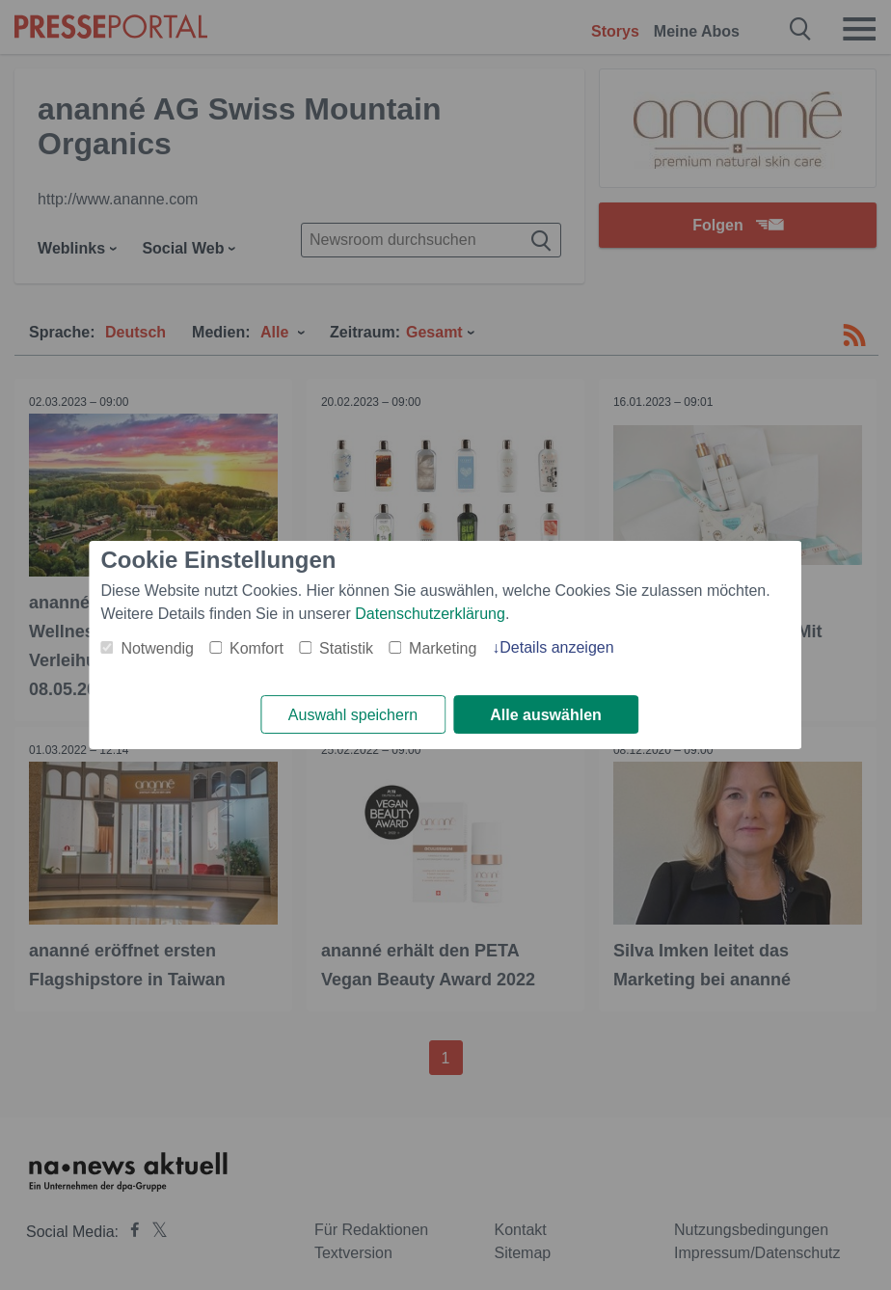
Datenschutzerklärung (430, 613)
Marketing (442, 648)
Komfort (257, 648)
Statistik (346, 648)
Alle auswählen (546, 715)
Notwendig (157, 648)
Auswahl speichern (353, 715)
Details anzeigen (556, 647)
